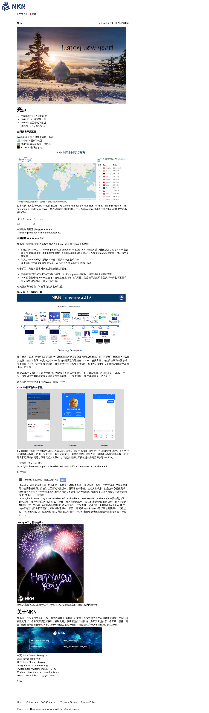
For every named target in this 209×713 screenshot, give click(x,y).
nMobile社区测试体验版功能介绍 (41, 479)
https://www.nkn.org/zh (35, 655)
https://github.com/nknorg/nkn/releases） (40, 232)
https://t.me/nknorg (37, 665)
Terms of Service (69, 702)
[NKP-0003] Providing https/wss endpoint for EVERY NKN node (61, 249)
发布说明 (57, 286)
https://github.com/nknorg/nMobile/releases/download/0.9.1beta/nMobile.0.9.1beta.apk (62, 466)
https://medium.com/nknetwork (42, 672)
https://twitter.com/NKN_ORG (40, 668)
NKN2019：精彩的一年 (53, 381)
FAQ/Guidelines (49, 702)
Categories (32, 702)
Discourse (35, 709)
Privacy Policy (88, 702)
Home (20, 702)
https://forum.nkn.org (33, 662)
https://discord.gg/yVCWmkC (41, 675)
